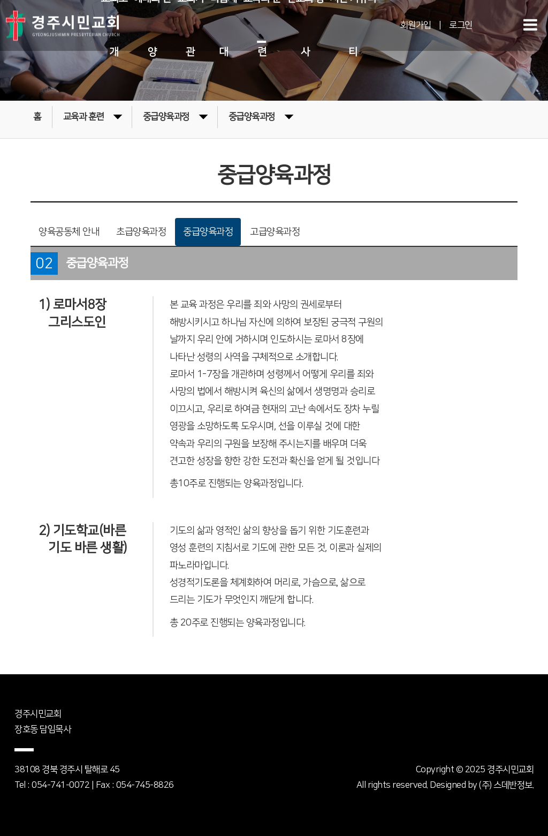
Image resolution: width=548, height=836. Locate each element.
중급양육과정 (175, 116)
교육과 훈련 (92, 116)
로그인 (461, 25)
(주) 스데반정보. (506, 785)
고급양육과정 (275, 232)
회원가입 (415, 25)
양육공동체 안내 (69, 232)
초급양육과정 (141, 232)
